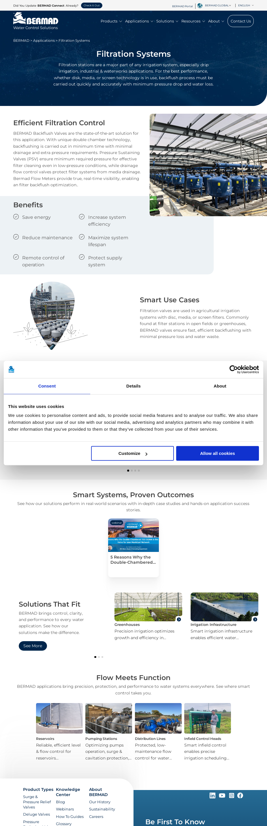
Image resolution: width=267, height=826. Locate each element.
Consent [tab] (47, 385)
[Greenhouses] (148, 617)
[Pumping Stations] (109, 732)
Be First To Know (175, 822)
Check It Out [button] (92, 5)
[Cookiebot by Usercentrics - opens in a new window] (233, 369)
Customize (133, 453)
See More (32, 645)
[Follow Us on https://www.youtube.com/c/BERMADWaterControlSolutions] (223, 797)
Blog (60, 802)
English (246, 5)
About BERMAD (98, 792)
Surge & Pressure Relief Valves (37, 801)
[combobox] (219, 5)
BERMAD (21, 40)
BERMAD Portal (182, 6)
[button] (128, 470)
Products (111, 21)
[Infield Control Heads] (207, 732)
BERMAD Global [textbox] (217, 5)
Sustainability (102, 809)
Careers (96, 816)
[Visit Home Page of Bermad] (35, 25)
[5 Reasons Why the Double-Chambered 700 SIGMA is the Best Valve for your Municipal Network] (133, 548)
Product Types (38, 789)
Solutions (167, 21)
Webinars (65, 809)
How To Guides (70, 816)
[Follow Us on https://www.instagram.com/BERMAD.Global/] (232, 797)
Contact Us (241, 21)
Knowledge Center (68, 792)
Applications (139, 21)
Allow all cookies (217, 453)
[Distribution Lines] (158, 732)
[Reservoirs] (59, 732)
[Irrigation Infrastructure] (224, 617)
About (216, 21)
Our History (99, 802)
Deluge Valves (36, 814)
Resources (193, 21)
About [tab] (220, 385)
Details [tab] (133, 385)
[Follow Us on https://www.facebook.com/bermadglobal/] (240, 797)
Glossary (64, 823)
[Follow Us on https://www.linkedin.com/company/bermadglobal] (213, 797)
